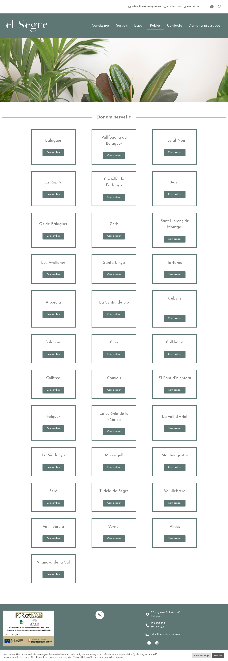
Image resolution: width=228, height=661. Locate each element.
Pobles (155, 26)
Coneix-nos (101, 26)
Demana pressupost (205, 26)
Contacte (174, 26)
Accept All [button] (218, 656)
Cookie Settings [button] (201, 655)
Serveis (122, 26)
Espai (138, 26)
